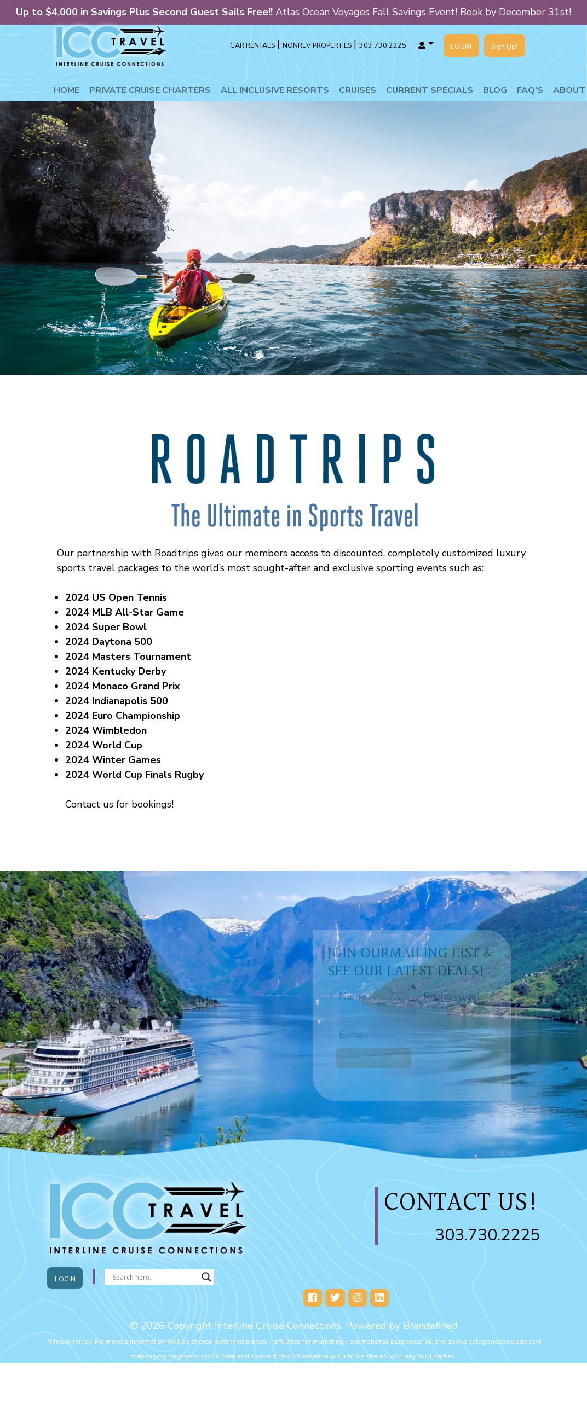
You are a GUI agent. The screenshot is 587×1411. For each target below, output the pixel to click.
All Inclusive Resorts (275, 90)
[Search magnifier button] (206, 1277)
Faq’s (530, 90)
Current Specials (429, 90)
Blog (495, 90)
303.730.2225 (487, 1235)
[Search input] (154, 1277)
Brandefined (430, 1325)
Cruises (357, 90)
